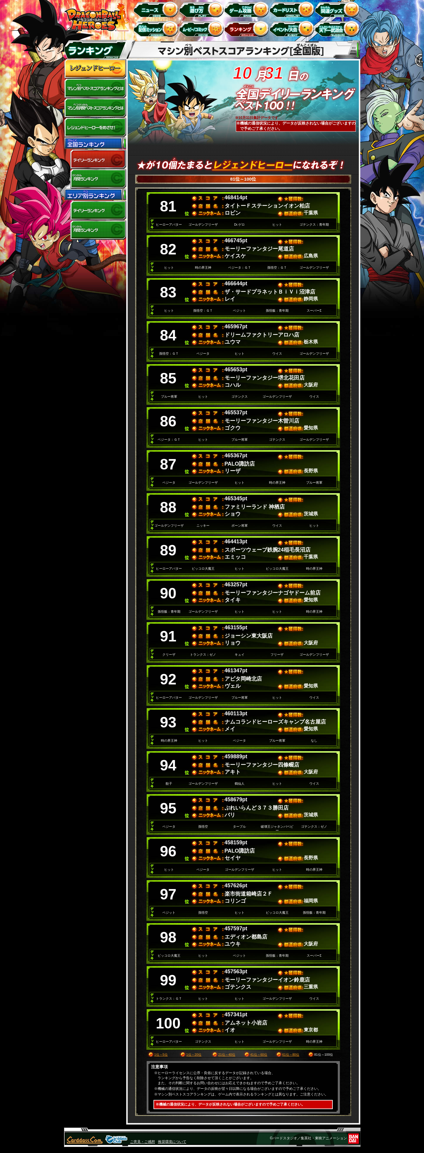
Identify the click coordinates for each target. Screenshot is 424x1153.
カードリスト (293, 9)
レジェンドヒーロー (95, 69)
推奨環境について (172, 1142)
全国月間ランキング (95, 179)
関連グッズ (338, 9)
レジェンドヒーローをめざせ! (95, 127)
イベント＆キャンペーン (293, 28)
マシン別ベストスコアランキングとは (95, 88)
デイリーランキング (95, 159)
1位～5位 (161, 1054)
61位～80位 (290, 1054)
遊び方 (202, 9)
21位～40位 (226, 1054)
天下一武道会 (338, 28)
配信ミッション (157, 28)
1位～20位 (193, 1054)
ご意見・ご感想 (142, 1142)
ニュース (157, 9)
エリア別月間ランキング (95, 230)
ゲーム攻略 (247, 9)
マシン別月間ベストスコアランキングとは (95, 108)
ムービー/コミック (202, 28)
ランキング (247, 28)
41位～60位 (258, 1054)
